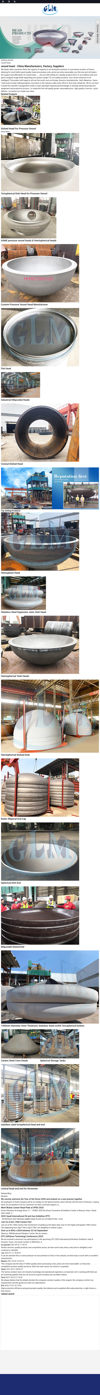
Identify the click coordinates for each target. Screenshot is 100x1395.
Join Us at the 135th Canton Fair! (16, 1222)
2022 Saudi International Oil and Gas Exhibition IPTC (25, 1216)
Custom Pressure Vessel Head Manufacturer (24, 304)
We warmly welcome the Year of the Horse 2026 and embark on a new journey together (41, 1199)
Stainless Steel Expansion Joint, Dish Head (23, 612)
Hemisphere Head (10, 572)
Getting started (7, 60)
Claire (12, 1269)
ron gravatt (14, 1245)
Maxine (12, 1261)
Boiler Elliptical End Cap (13, 818)
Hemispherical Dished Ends (15, 754)
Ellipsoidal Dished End (12, 946)
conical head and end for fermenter (19, 1188)
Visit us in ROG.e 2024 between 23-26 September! (24, 1230)
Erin (11, 1285)
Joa (11, 1253)
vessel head (6, 63)
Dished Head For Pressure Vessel (18, 128)
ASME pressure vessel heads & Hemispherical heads (28, 240)
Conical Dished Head (12, 463)
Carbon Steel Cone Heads (14, 1060)
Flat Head (6, 368)
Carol (11, 1277)
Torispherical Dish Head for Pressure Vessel (24, 193)
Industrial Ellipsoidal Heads (15, 399)
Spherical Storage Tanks (53, 1060)
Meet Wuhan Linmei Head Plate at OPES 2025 (22, 1207)
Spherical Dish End (11, 882)
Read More (5, 132)
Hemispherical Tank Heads (15, 676)
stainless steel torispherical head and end (23, 1124)
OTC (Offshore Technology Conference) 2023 (22, 1236)
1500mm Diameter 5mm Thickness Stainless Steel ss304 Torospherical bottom (42, 1025)
